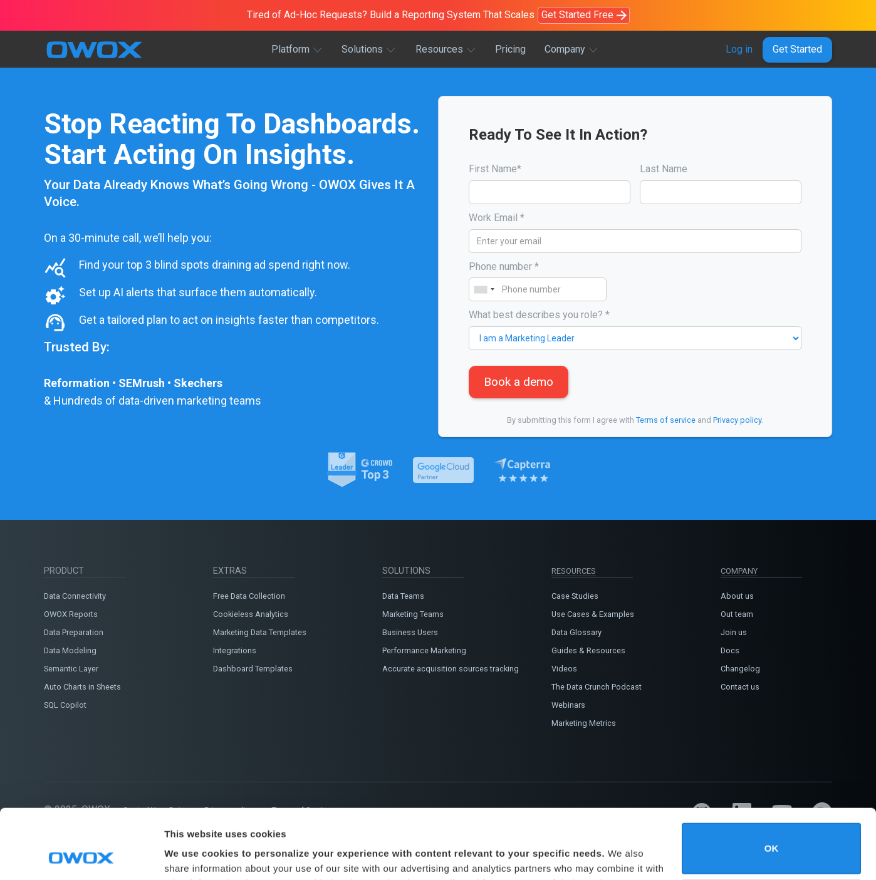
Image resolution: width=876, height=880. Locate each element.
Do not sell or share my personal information (772, 839)
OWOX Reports (71, 614)
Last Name (663, 169)
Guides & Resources (588, 650)
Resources (439, 49)
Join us (734, 632)
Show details (193, 852)
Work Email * (496, 218)
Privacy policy (737, 420)
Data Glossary (576, 632)
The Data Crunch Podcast (596, 686)
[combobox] (483, 289)
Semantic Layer (71, 668)
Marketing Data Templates (259, 632)
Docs (730, 650)
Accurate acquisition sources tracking (450, 668)
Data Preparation (73, 632)
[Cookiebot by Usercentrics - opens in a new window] (81, 855)
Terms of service (666, 420)
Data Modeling (70, 650)
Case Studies (574, 596)
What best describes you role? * (539, 315)
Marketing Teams (413, 614)
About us (737, 596)
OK (771, 783)
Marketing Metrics (583, 723)
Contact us (740, 686)
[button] (297, 50)
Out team (737, 614)
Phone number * (504, 266)
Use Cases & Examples (592, 614)
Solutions (362, 49)
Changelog (740, 668)
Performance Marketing (424, 650)
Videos (564, 668)
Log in (739, 49)
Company (565, 49)
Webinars (568, 705)
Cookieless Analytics (250, 614)
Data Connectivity (75, 596)
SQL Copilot (65, 705)
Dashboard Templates (253, 668)
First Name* (495, 169)
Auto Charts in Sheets (82, 686)
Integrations (234, 650)
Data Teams (403, 596)
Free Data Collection (249, 596)
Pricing (510, 49)
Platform (290, 49)
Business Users (410, 632)
